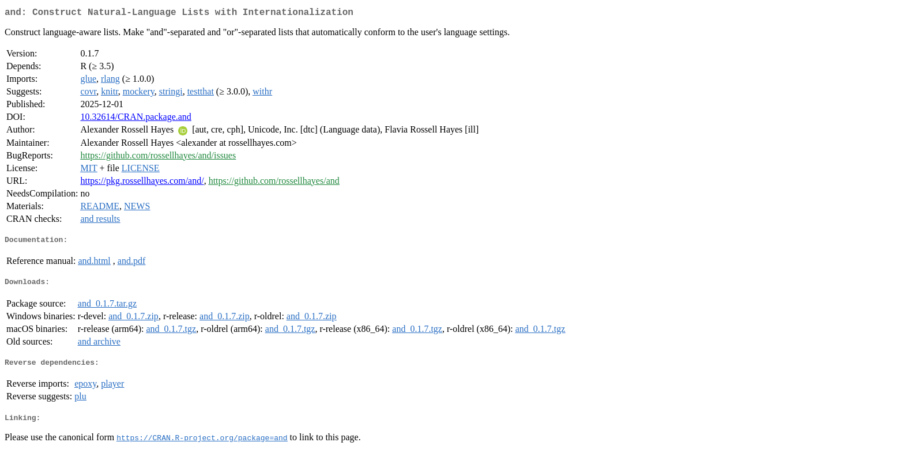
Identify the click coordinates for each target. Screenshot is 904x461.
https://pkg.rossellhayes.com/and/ (142, 183)
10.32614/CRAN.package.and (135, 119)
